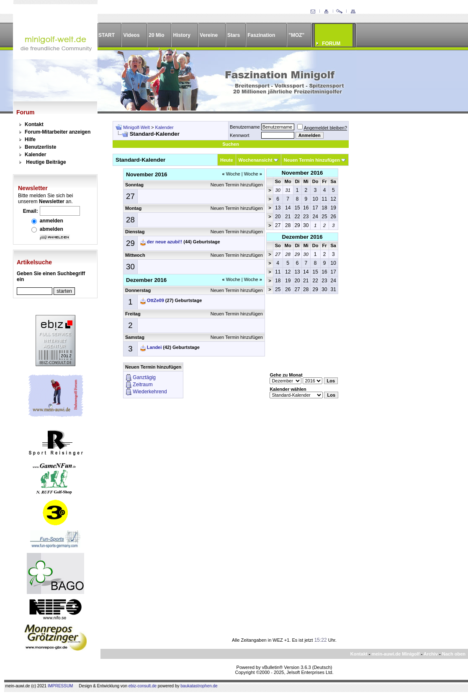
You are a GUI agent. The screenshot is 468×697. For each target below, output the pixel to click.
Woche (231, 173)
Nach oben (453, 653)
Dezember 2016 (302, 237)
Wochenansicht (256, 160)
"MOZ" (296, 35)
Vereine (209, 35)
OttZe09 (155, 300)
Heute (226, 160)
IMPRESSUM (60, 686)
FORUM (331, 43)
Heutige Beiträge (46, 162)
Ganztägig (144, 377)
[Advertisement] (403, 246)
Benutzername (245, 126)
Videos (131, 35)
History (181, 35)
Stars (233, 35)
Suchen (230, 144)
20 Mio (156, 35)
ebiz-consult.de (143, 686)
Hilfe (30, 139)
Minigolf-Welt (136, 127)
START (106, 35)
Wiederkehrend (150, 392)
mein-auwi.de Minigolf (395, 653)
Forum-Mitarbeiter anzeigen (57, 132)
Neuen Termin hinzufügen (312, 160)
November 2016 (302, 173)
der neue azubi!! (164, 241)
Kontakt (34, 124)
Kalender (35, 154)
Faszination (261, 35)
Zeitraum (142, 384)
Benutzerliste (40, 147)
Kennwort (239, 135)
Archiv (431, 653)
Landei (154, 347)
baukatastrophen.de (198, 686)
